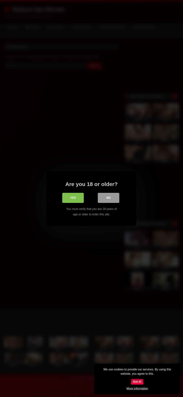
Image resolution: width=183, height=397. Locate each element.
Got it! (137, 381)
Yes (73, 197)
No (108, 197)
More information (137, 388)
